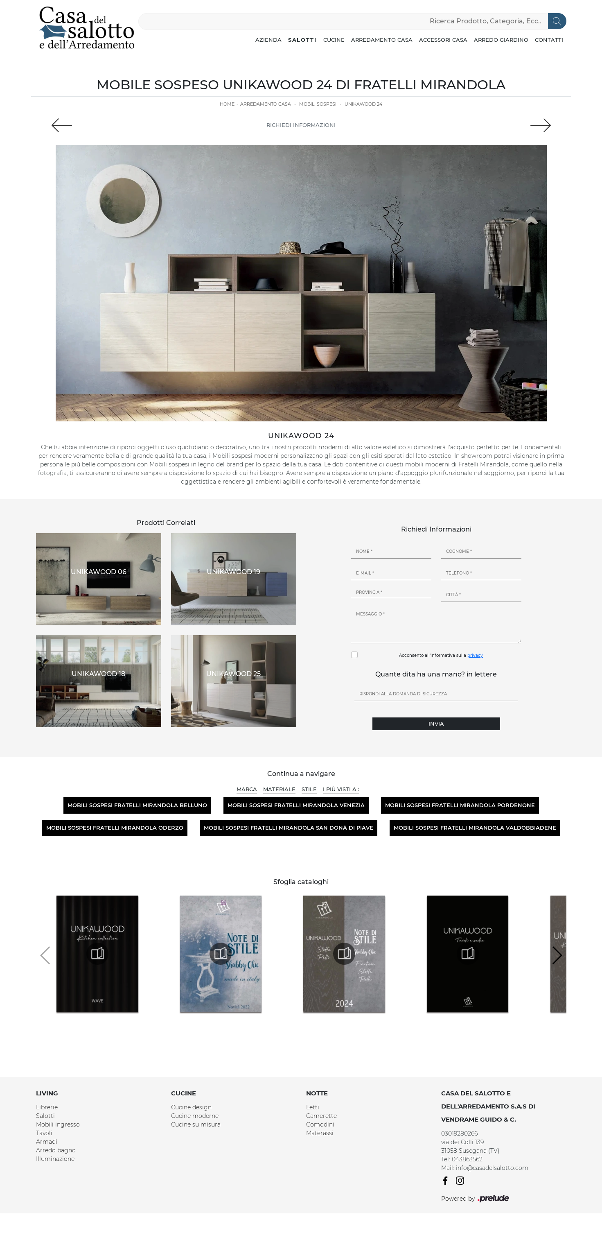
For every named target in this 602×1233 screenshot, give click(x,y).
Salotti (302, 39)
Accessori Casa (443, 39)
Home (227, 104)
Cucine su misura (196, 1124)
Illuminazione (55, 1159)
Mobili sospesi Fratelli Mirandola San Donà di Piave (288, 827)
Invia (436, 723)
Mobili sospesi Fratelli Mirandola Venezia (296, 805)
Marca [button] (247, 789)
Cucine (334, 39)
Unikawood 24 (363, 104)
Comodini (320, 1124)
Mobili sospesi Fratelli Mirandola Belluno (137, 805)
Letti (312, 1107)
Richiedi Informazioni (301, 125)
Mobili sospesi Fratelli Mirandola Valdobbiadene (475, 827)
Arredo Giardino (501, 39)
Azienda (268, 39)
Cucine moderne (195, 1116)
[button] (556, 955)
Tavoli (44, 1133)
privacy (475, 655)
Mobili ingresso (58, 1124)
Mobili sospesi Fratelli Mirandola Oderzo (114, 827)
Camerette (321, 1116)
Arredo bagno (56, 1150)
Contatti (549, 39)
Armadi (46, 1141)
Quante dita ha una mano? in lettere (436, 674)
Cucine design (191, 1107)
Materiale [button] (279, 789)
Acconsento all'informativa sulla (441, 655)
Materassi (320, 1133)
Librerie (47, 1107)
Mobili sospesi (317, 104)
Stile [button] (309, 789)
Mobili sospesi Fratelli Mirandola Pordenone (460, 805)
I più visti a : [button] (341, 789)
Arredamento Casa (382, 39)
